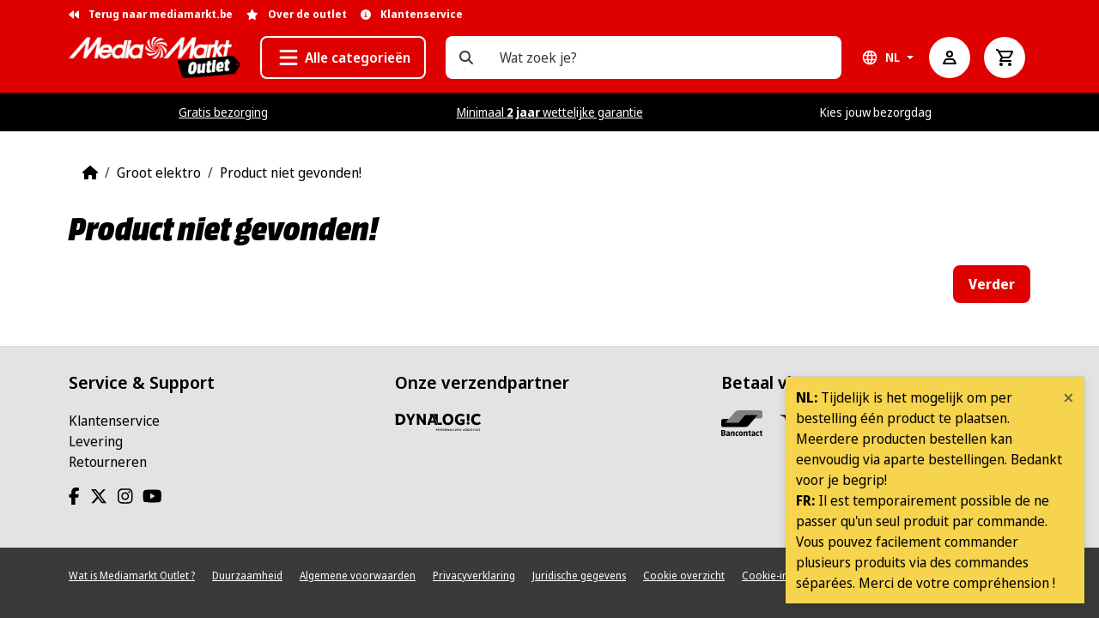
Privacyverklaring (474, 575)
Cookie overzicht (684, 575)
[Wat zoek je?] (466, 57)
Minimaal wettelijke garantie (550, 112)
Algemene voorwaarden (358, 575)
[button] (343, 57)
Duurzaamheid (247, 575)
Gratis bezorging (223, 112)
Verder (991, 284)
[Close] (1068, 397)
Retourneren (108, 461)
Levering (96, 441)
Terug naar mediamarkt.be (151, 14)
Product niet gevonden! (290, 172)
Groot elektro (159, 172)
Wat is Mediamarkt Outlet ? (132, 575)
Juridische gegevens (579, 575)
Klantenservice (114, 420)
